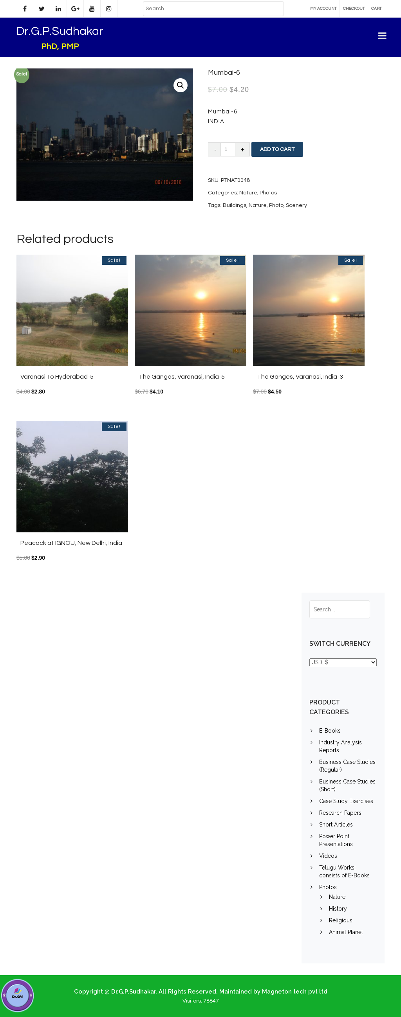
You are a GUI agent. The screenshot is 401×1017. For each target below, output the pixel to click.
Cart (376, 9)
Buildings (234, 205)
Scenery (296, 205)
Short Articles (336, 824)
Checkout (354, 9)
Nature (248, 193)
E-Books (330, 731)
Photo (276, 205)
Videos (328, 856)
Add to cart (277, 149)
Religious (340, 920)
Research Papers (340, 813)
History (338, 909)
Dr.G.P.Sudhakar (59, 31)
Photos (268, 193)
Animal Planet (346, 932)
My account (323, 9)
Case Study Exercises (346, 801)
